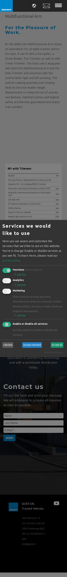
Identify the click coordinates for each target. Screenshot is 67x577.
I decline (7, 344)
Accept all (57, 344)
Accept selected (32, 344)
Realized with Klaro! (53, 352)
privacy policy (11, 260)
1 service (19, 274)
